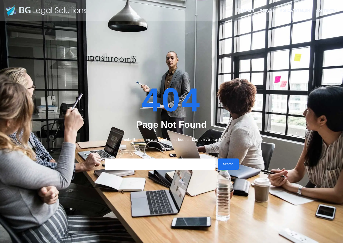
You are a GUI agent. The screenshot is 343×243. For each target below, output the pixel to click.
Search (228, 164)
